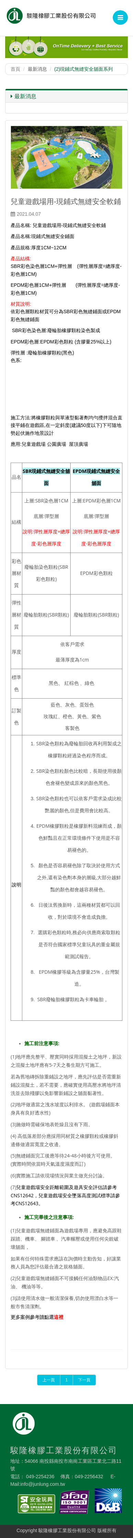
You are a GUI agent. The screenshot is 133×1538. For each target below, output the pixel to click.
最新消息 (23, 96)
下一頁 (84, 1380)
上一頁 (49, 1380)
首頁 (15, 69)
